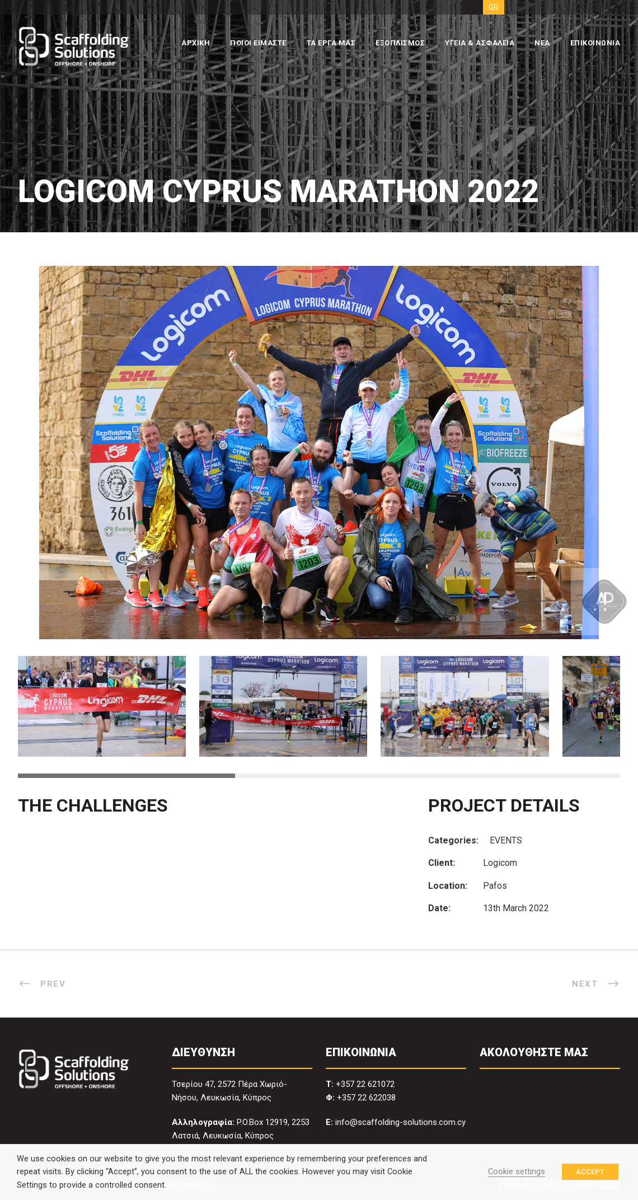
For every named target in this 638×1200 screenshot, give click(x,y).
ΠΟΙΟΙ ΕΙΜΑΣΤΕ (258, 43)
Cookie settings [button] (516, 1171)
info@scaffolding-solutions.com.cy (400, 1122)
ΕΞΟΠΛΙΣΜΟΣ (400, 43)
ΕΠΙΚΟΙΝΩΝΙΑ (595, 43)
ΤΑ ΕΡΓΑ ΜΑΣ (331, 43)
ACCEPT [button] (590, 1172)
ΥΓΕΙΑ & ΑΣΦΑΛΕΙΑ (479, 43)
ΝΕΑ (542, 43)
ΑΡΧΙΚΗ (195, 43)
